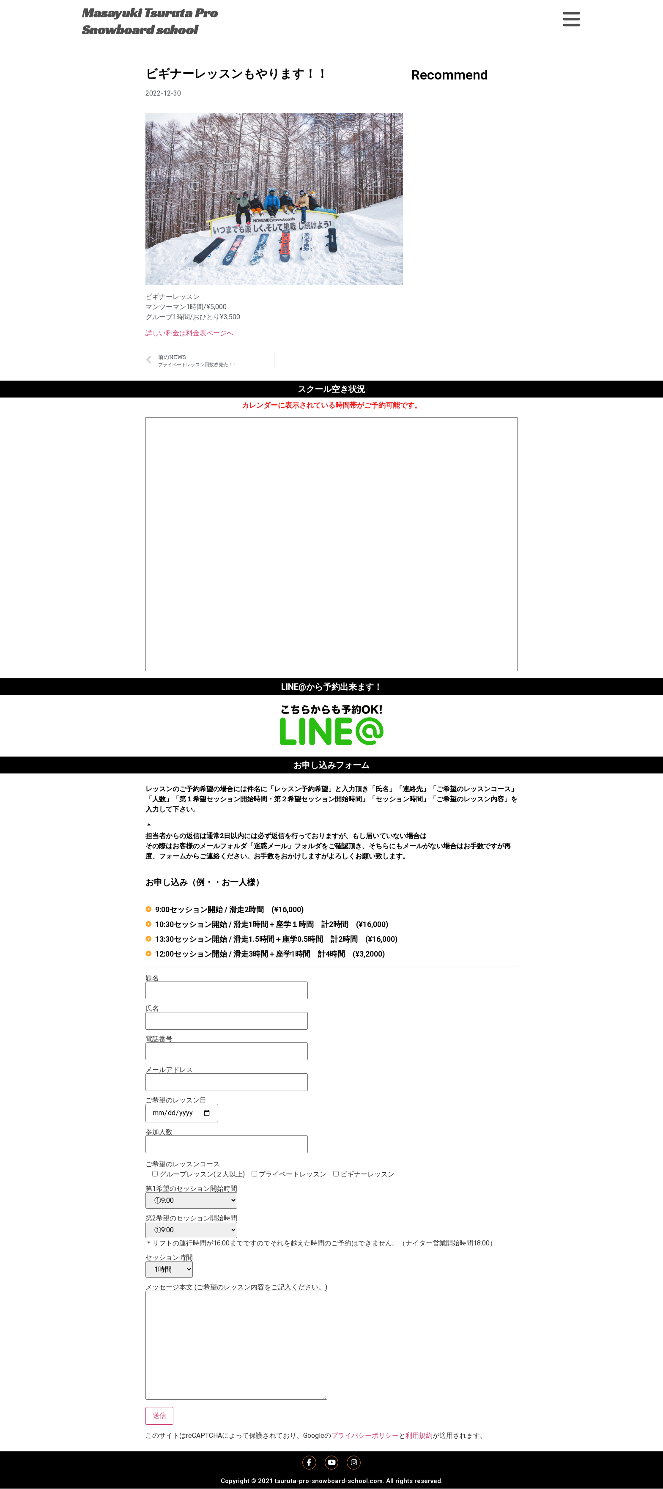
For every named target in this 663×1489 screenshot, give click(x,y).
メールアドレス (226, 1076)
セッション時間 (169, 1266)
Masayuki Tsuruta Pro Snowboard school (150, 21)
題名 (226, 984)
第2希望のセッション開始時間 (191, 1226)
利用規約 (419, 1435)
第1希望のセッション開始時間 (191, 1197)
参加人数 (226, 1138)
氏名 (226, 1015)
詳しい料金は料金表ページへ (189, 333)
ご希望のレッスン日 (181, 1107)
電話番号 (226, 1045)
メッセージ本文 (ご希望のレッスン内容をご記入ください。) (236, 1342)
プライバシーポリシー (365, 1435)
